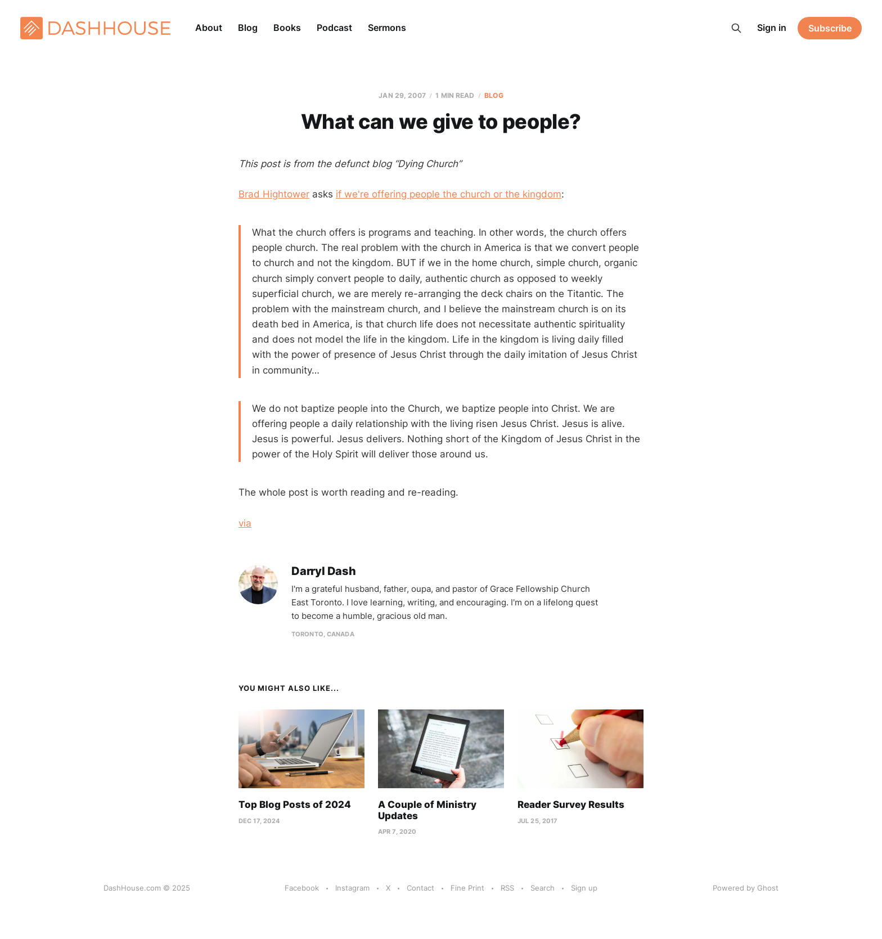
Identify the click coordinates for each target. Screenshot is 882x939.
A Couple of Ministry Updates (427, 810)
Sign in (771, 27)
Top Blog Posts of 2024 (294, 804)
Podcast (334, 27)
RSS (507, 887)
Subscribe (830, 28)
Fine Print (467, 887)
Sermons (387, 27)
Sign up (584, 887)
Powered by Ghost (745, 887)
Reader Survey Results (571, 804)
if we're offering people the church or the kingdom (448, 194)
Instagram (352, 887)
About (208, 27)
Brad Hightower (273, 194)
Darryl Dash (323, 571)
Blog (248, 27)
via (244, 523)
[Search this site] (736, 28)
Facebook (302, 887)
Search (542, 887)
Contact (420, 887)
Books (287, 27)
